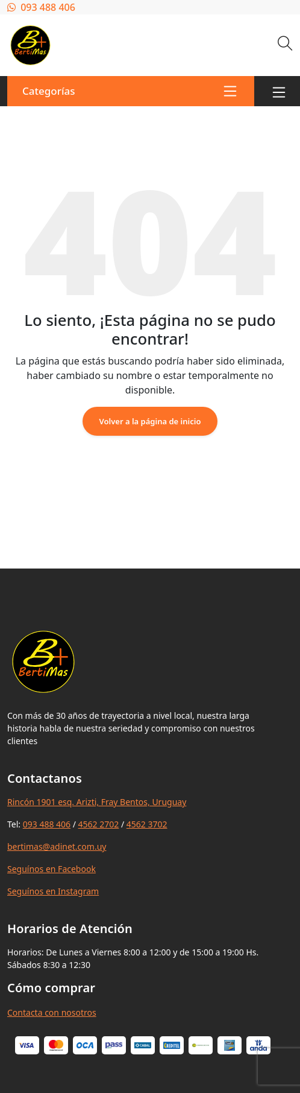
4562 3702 (147, 824)
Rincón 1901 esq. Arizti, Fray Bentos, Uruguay (96, 802)
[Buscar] (285, 45)
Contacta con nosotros (51, 1012)
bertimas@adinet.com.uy (56, 846)
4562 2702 (98, 824)
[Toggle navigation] (279, 91)
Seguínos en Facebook (51, 869)
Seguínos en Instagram (53, 891)
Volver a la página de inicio (150, 421)
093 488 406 (41, 7)
